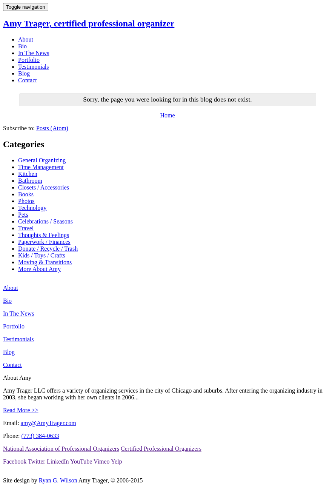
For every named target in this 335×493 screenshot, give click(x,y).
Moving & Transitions (45, 262)
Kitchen (27, 174)
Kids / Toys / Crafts (41, 255)
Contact (27, 80)
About (25, 39)
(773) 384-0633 (40, 436)
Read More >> (20, 410)
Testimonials (33, 66)
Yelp (116, 461)
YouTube (81, 461)
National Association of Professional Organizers (61, 448)
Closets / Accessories (43, 187)
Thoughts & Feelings (43, 235)
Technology (32, 208)
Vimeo (102, 461)
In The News (33, 53)
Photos (26, 201)
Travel (26, 228)
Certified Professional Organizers (161, 448)
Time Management (41, 167)
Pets (23, 214)
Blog (24, 73)
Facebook (14, 461)
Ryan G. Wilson (58, 480)
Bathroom (30, 180)
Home (167, 115)
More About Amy (39, 269)
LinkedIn (58, 461)
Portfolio (29, 60)
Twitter (36, 461)
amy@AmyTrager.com (48, 423)
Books (26, 194)
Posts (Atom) (52, 128)
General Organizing (42, 160)
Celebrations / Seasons (45, 221)
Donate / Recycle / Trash (48, 248)
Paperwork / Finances (44, 242)
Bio (22, 46)
